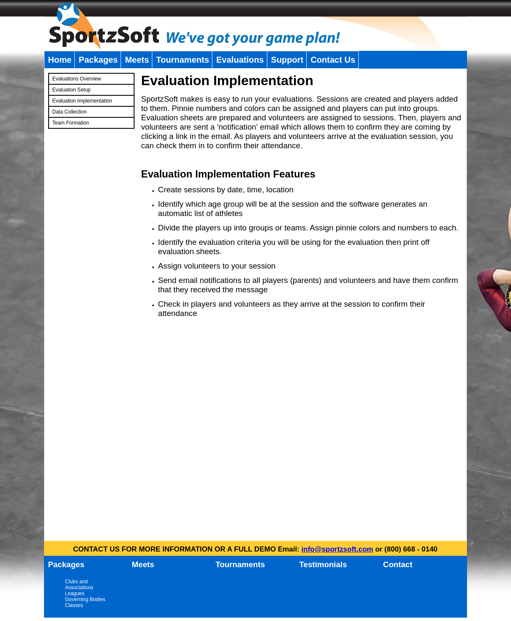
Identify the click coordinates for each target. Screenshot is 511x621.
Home (60, 59)
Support (287, 59)
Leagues (75, 593)
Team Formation (70, 123)
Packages (98, 59)
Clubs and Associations (79, 585)
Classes (74, 605)
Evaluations (240, 59)
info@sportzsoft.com (338, 549)
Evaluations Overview (76, 79)
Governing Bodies (85, 599)
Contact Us (332, 59)
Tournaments (182, 59)
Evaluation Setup (71, 90)
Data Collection (69, 112)
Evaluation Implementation (82, 101)
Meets (137, 59)
